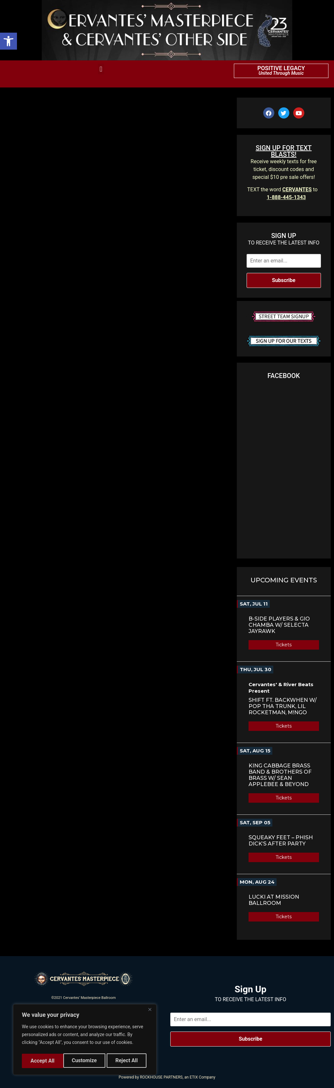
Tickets (284, 645)
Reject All (85, 1061)
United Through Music (281, 73)
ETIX (194, 1077)
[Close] (150, 1012)
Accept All (127, 1061)
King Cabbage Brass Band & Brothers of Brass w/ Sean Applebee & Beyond (280, 775)
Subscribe (284, 280)
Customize (42, 1061)
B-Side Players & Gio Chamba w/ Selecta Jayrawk (279, 625)
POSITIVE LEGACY (281, 68)
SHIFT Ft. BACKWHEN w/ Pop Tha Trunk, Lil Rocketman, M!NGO (283, 706)
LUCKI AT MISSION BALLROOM (274, 900)
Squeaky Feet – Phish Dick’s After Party (281, 840)
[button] (8, 41)
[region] (85, 1040)
